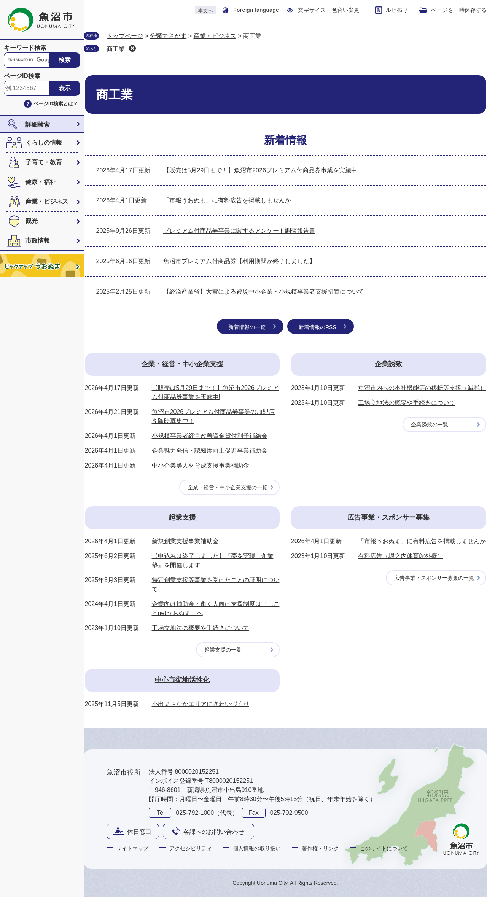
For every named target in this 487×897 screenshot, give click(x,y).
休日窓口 (139, 832)
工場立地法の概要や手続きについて (406, 402)
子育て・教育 (43, 162)
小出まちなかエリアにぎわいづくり (200, 704)
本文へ (205, 10)
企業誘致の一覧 (429, 424)
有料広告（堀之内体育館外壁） (400, 556)
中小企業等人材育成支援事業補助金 (200, 465)
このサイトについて (384, 848)
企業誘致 (388, 364)
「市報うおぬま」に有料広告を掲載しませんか (227, 200)
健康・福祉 (40, 182)
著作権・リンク (320, 848)
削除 (132, 48)
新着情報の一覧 (247, 327)
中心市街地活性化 (182, 680)
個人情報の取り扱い (257, 848)
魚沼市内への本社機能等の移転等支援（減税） (422, 388)
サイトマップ (132, 848)
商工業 (116, 49)
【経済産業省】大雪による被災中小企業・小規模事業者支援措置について (263, 291)
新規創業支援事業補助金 (185, 541)
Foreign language (256, 10)
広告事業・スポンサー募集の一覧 (434, 578)
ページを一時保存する (459, 10)
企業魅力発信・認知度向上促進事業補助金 (209, 450)
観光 (31, 221)
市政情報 (37, 240)
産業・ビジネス (46, 201)
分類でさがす (168, 36)
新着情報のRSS (317, 327)
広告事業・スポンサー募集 (388, 517)
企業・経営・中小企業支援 (182, 364)
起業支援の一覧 (223, 650)
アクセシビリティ (190, 848)
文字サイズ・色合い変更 (329, 10)
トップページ (125, 36)
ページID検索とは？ (55, 104)
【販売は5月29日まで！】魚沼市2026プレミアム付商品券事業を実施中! (261, 170)
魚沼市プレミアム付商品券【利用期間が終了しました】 (239, 261)
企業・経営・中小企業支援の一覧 (227, 487)
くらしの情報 (43, 142)
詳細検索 (37, 124)
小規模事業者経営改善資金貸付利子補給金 (209, 436)
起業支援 (182, 517)
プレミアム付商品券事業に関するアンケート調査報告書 (239, 230)
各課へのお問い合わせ (213, 832)
